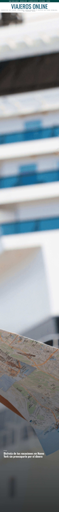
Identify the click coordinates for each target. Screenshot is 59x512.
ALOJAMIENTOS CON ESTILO (33, 1)
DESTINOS (48, 1)
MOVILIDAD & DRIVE (23, 1)
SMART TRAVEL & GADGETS (14, 1)
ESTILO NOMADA (42, 1)
